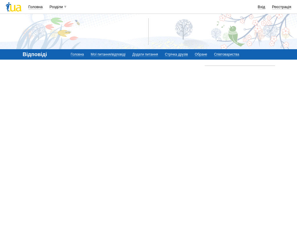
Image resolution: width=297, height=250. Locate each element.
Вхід (261, 7)
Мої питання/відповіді (108, 54)
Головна (35, 7)
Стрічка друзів (176, 54)
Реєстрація (281, 7)
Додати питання (145, 54)
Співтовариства (226, 54)
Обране (201, 54)
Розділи (56, 7)
